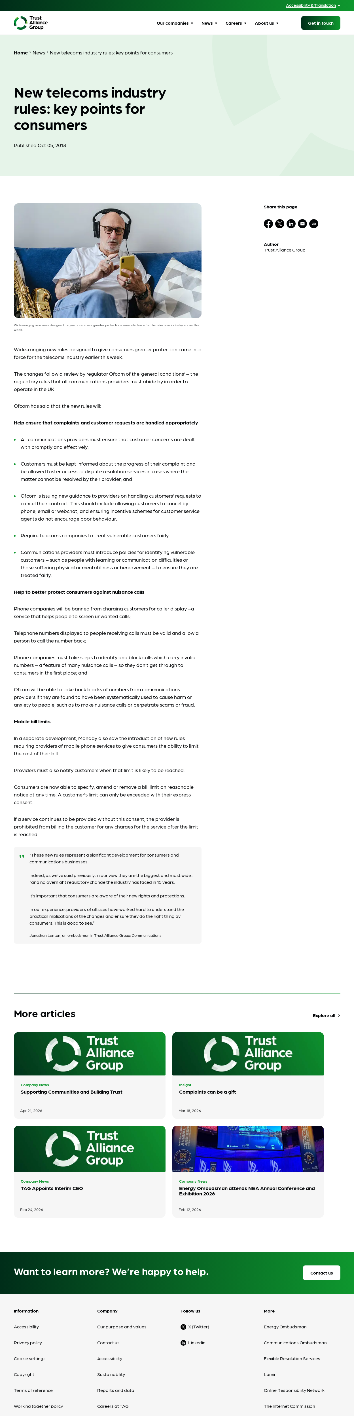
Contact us (321, 1190)
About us (264, 23)
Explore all (327, 1015)
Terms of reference (33, 1307)
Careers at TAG (113, 1323)
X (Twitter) (198, 1244)
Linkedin (196, 1260)
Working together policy (38, 1323)
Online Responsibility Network (294, 1307)
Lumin (270, 1291)
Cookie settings (30, 1275)
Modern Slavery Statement (41, 1339)
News (207, 23)
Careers (234, 23)
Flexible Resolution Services (292, 1275)
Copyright (24, 1291)
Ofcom (117, 373)
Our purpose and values (122, 1244)
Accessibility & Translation (311, 5)
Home (21, 52)
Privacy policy (28, 1260)
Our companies (173, 23)
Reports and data (115, 1307)
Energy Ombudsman (285, 1244)
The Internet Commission (289, 1323)
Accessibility (26, 1244)
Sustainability (111, 1291)
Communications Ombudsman (295, 1260)
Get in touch (321, 23)
